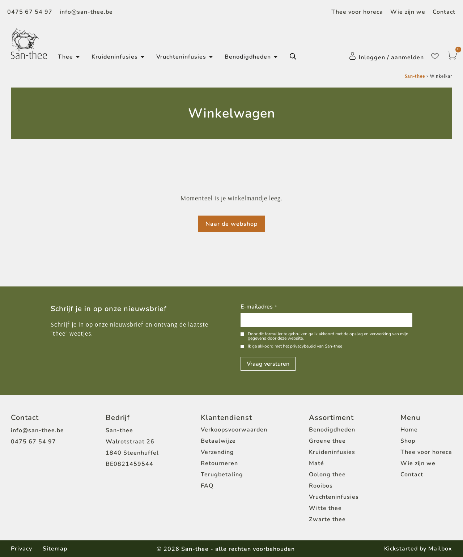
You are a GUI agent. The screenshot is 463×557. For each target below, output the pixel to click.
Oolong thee (327, 474)
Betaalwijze (218, 441)
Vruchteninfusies (334, 497)
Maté (316, 463)
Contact (444, 12)
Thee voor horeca (357, 12)
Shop (407, 441)
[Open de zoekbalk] (293, 56)
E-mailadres (259, 307)
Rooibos (321, 486)
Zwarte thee (327, 519)
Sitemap (55, 549)
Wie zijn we (407, 12)
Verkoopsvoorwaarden (234, 430)
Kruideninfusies (332, 452)
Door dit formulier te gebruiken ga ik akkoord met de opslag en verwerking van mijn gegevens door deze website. (328, 336)
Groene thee (327, 441)
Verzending (217, 452)
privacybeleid (303, 346)
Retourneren (219, 463)
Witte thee (325, 508)
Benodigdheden (332, 430)
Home (409, 430)
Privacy (21, 549)
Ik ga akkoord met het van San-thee (295, 346)
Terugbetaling (222, 474)
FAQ (207, 486)
